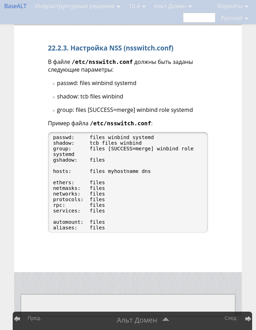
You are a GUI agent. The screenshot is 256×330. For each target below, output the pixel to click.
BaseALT (15, 6)
